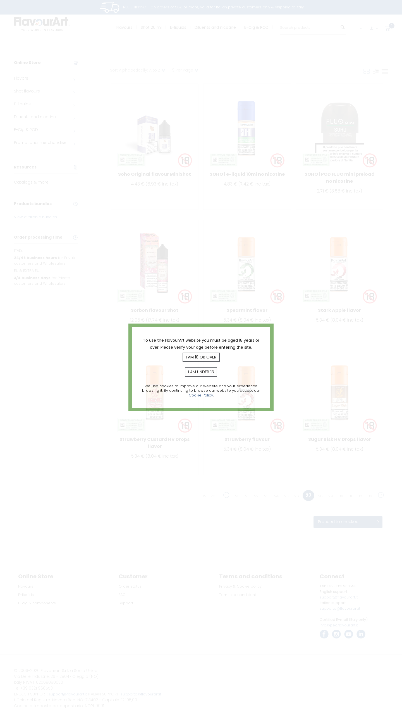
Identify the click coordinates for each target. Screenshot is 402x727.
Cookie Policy (201, 395)
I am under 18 (201, 372)
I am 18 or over (201, 357)
